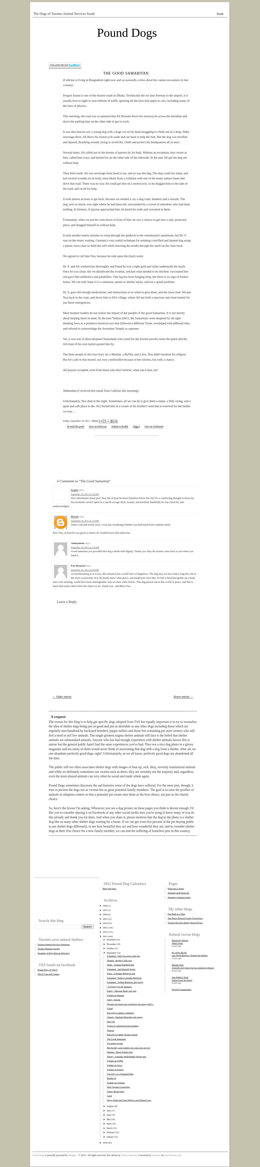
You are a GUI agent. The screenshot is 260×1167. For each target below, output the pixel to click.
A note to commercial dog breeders (122, 1026)
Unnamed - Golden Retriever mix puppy (125, 982)
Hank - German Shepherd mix (120, 965)
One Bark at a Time (176, 914)
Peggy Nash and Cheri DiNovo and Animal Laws (129, 1100)
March (110, 1128)
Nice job (111, 1021)
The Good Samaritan (125, 73)
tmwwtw (156, 1155)
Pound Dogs (127, 32)
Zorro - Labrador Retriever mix (121, 973)
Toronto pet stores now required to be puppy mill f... (130, 1004)
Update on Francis (115, 1069)
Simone (110, 1030)
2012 (105, 932)
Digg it (136, 426)
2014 (105, 923)
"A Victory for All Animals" (119, 986)
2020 (105, 905)
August (110, 1106)
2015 (105, 919)
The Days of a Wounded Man (120, 1074)
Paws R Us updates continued (120, 1013)
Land (109, 1096)
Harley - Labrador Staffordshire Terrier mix (126, 1056)
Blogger (72, 1155)
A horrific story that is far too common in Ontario (193, 968)
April (109, 1123)
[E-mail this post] (75, 426)
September (111, 953)
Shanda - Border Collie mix (119, 960)
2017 (105, 910)
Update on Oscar (114, 1065)
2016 (105, 914)
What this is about (176, 888)
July (108, 1110)
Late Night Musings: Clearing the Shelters (190, 955)
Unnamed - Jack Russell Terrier (121, 969)
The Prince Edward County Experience (185, 918)
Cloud (110, 1008)
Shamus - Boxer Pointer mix (119, 1052)
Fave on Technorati (154, 426)
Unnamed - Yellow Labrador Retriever (124, 978)
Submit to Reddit (120, 426)
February (111, 1132)
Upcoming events (115, 1043)
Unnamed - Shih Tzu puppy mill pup (123, 956)
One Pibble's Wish (180, 977)
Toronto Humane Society (49, 948)
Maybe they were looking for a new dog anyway (128, 1048)
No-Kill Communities (181, 989)
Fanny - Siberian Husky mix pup (121, 991)
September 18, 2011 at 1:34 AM (85, 547)
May (109, 1119)
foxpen (74, 489)
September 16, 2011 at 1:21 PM (85, 494)
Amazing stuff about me (178, 893)
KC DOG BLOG (179, 952)
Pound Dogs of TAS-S (47, 970)
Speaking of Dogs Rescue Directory (54, 953)
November (111, 944)
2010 (105, 1142)
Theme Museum (129, 1155)
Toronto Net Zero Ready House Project (185, 922)
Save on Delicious (98, 426)
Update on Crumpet (116, 1083)
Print (94, 421)
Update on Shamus (115, 995)
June (109, 1115)
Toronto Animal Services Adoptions (54, 944)
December (111, 939)
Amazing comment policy (179, 897)
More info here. (110, 888)
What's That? (177, 943)
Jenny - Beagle (113, 999)
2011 (105, 936)
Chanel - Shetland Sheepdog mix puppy (125, 1017)
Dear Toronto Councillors (118, 1087)
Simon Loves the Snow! (182, 980)
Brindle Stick (178, 965)
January (110, 1137)
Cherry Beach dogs (115, 1091)
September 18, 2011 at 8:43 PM (85, 570)
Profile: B (111, 1078)
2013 (105, 927)
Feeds (220, 13)
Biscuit (74, 516)
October (110, 948)
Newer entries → (183, 696)
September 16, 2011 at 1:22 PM (85, 520)
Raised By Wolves (180, 940)
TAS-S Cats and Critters (48, 974)
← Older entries (62, 696)
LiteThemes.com (173, 1155)
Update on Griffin (115, 1061)
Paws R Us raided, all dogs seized (122, 1034)
